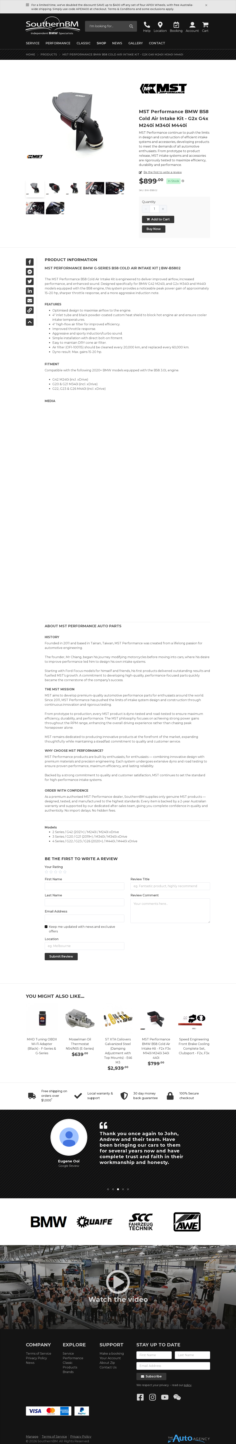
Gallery (135, 43)
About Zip (107, 1363)
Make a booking (112, 1353)
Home (30, 54)
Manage (32, 1436)
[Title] (170, 886)
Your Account (110, 1358)
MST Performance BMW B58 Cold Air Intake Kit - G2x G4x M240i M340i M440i (122, 54)
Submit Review (61, 956)
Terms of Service (38, 1353)
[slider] (127, 872)
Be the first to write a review (163, 172)
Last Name (53, 895)
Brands (68, 1372)
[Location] (84, 946)
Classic (84, 43)
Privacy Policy (36, 1358)
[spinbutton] (154, 209)
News (117, 43)
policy (187, 1385)
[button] (192, 27)
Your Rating (54, 867)
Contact (157, 43)
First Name (53, 879)
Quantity (149, 202)
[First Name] (84, 886)
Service (33, 43)
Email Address (56, 911)
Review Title (139, 879)
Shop (101, 43)
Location (52, 939)
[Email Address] (84, 918)
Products (48, 54)
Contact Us (108, 1367)
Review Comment (144, 895)
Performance (58, 43)
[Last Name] (84, 902)
